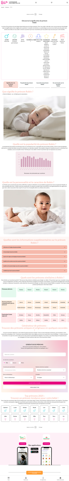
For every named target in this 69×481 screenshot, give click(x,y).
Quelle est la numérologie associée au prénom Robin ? (15, 266)
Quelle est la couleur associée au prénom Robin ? (14, 261)
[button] (8, 478)
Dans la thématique (7, 374)
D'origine (38, 374)
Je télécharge (22, 443)
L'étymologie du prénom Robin (10, 251)
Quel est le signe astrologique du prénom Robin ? (14, 256)
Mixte (22, 362)
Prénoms (7, 7)
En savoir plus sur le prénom (58, 84)
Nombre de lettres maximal (42, 367)
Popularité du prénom (26, 83)
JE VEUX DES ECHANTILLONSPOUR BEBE (34, 473)
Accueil (2, 7)
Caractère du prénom (42, 83)
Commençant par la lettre (9, 367)
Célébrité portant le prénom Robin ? (11, 270)
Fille (7, 362)
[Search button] (67, 2)
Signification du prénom (10, 84)
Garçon (14, 362)
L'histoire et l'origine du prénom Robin (12, 247)
